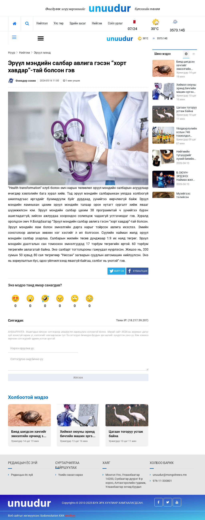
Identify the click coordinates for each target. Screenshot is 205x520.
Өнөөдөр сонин (26, 80)
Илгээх (78, 377)
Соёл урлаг (115, 23)
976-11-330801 (162, 480)
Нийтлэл (42, 23)
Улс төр (58, 23)
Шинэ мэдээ (162, 54)
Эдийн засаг (77, 23)
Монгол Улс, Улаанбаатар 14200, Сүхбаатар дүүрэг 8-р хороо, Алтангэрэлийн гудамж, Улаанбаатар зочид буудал (126, 480)
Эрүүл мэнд (42, 52)
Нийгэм (97, 23)
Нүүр (11, 52)
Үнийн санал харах (70, 474)
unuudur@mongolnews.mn (170, 474)
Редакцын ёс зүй (22, 474)
